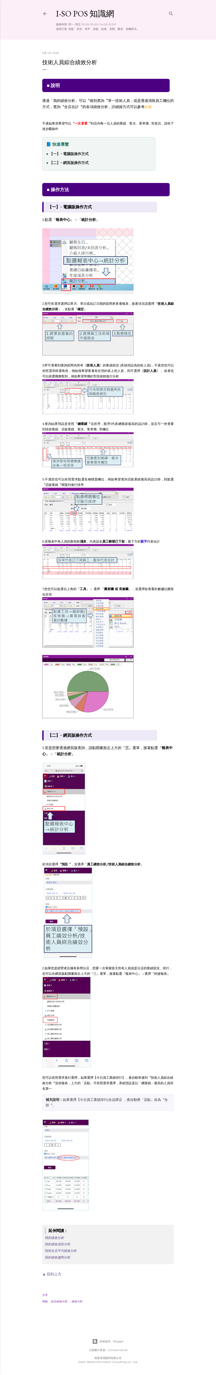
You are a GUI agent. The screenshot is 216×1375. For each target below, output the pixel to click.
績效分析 (77, 1301)
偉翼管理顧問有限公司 (108, 1358)
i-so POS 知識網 (85, 13)
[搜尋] (171, 12)
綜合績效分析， (60, 1301)
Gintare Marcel (117, 1350)
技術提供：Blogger (108, 1341)
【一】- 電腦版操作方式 (69, 153)
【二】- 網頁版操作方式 (69, 162)
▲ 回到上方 (51, 1274)
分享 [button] (45, 1295)
